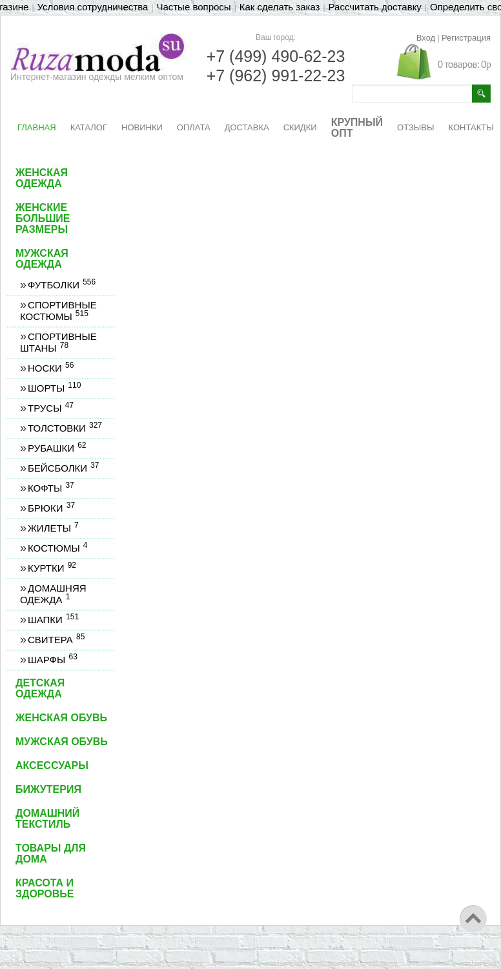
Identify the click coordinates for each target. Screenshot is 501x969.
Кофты (51, 488)
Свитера (56, 639)
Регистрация (466, 38)
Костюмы (57, 548)
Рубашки (57, 448)
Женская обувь (61, 717)
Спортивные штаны (58, 342)
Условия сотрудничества (92, 6)
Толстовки (64, 428)
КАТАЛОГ (88, 127)
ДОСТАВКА (247, 127)
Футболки (61, 284)
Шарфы (52, 659)
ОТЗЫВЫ (415, 127)
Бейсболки (63, 468)
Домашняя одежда (53, 594)
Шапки (53, 619)
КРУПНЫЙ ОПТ (357, 128)
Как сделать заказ (280, 6)
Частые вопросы (193, 6)
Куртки (52, 568)
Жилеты (53, 528)
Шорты (54, 388)
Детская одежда (40, 688)
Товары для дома (50, 853)
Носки (50, 368)
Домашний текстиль (47, 819)
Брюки (51, 508)
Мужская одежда (41, 259)
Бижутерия (48, 789)
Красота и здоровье (44, 888)
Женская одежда (41, 178)
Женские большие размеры (42, 218)
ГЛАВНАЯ (36, 127)
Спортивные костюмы (58, 310)
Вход (425, 38)
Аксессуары (51, 765)
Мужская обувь (61, 741)
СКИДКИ (300, 127)
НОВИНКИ (142, 127)
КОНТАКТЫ (471, 127)
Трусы (50, 408)
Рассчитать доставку (375, 6)
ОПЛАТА (193, 127)
